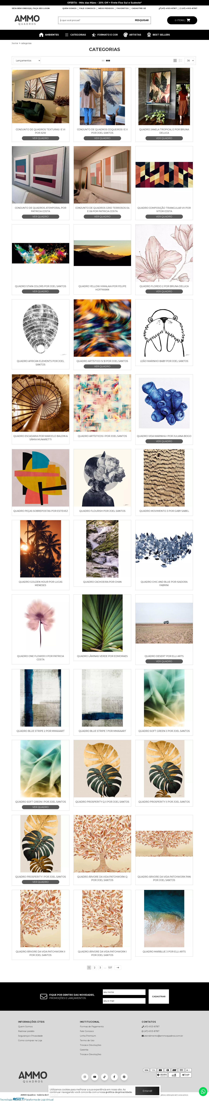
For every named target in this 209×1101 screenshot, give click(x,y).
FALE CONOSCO (87, 8)
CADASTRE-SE (138, 8)
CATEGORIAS (75, 35)
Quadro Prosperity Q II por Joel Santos (102, 801)
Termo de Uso (87, 1040)
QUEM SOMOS (69, 8)
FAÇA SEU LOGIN (41, 8)
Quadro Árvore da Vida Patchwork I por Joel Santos (102, 953)
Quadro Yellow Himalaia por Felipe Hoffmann (102, 288)
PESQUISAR (142, 20)
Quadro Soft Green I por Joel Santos (40, 801)
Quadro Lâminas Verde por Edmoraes (102, 656)
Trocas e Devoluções (90, 1045)
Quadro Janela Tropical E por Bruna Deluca (164, 131)
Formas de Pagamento (92, 1026)
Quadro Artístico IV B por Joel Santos (102, 361)
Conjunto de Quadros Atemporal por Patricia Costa (40, 210)
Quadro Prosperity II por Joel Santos (164, 801)
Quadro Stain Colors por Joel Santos (40, 286)
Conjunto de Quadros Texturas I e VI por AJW (40, 131)
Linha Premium (88, 1036)
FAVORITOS (123, 8)
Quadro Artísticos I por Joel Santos (102, 436)
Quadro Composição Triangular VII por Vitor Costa (164, 210)
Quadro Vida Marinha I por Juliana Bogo (164, 436)
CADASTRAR (158, 996)
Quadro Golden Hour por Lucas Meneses (40, 584)
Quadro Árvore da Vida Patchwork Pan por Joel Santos (164, 878)
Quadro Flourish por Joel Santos (102, 511)
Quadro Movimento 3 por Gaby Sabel (164, 511)
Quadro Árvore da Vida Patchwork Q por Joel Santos (102, 878)
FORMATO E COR (105, 35)
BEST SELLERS (158, 35)
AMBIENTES (49, 35)
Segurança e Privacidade (30, 1036)
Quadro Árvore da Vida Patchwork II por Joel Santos (40, 953)
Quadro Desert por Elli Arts (164, 656)
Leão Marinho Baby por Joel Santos (164, 361)
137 (110, 967)
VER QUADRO (40, 138)
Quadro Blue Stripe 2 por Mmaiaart (41, 731)
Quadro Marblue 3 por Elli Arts (164, 951)
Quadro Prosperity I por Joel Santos (40, 876)
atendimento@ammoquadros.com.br (162, 1036)
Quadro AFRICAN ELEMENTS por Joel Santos (40, 363)
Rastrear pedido (26, 1031)
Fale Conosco (87, 1031)
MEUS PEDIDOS (106, 8)
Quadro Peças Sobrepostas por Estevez (40, 511)
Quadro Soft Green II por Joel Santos (164, 731)
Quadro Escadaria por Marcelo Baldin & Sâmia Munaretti (40, 438)
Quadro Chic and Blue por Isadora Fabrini (164, 584)
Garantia (84, 1049)
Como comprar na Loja (30, 1040)
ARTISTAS (132, 35)
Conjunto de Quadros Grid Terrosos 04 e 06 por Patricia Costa (102, 210)
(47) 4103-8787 (168, 8)
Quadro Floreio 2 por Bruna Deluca (164, 286)
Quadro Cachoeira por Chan (102, 582)
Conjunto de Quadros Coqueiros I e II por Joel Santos (102, 131)
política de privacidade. (119, 1092)
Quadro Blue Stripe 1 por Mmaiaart (102, 731)
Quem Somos (25, 1026)
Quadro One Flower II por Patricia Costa (40, 658)
